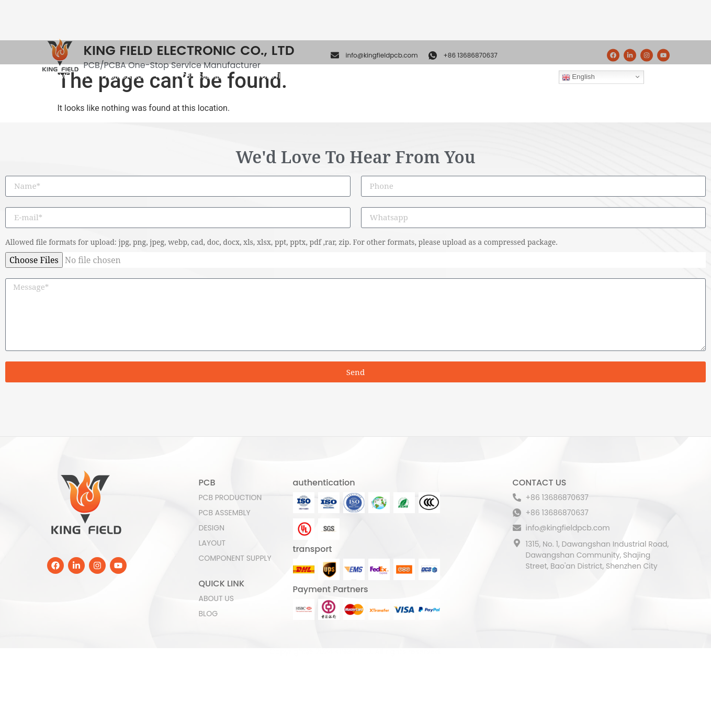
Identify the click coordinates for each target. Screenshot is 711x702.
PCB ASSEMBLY (208, 52)
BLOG (468, 52)
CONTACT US (517, 52)
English (578, 53)
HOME (59, 52)
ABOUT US (425, 52)
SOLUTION (280, 52)
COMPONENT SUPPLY (356, 52)
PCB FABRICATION (122, 52)
